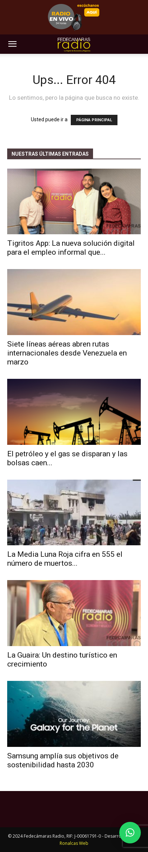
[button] (12, 44)
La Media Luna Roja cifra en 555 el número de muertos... (64, 559)
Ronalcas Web (74, 843)
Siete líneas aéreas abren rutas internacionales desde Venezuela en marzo (67, 353)
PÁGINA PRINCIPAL (94, 120)
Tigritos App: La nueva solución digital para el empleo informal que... (71, 247)
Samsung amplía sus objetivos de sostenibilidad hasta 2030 (63, 760)
